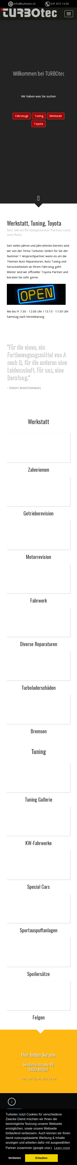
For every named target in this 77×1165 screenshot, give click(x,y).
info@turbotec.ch (32, 3)
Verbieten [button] (14, 1158)
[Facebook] (12, 1102)
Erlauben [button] (41, 1158)
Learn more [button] (62, 1148)
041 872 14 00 (60, 3)
